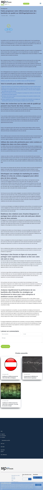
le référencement (24, 146)
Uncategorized (4, 8)
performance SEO (25, 298)
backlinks (31, 43)
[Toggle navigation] (40, 3)
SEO (26, 52)
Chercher (29, 479)
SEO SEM (2, 446)
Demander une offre (6, 440)
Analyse (3, 437)
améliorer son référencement (28, 161)
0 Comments (12, 15)
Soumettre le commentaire (5, 346)
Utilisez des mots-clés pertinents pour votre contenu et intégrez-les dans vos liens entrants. (21, 88)
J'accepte (38, 485)
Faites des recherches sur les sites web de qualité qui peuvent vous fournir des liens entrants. (21, 86)
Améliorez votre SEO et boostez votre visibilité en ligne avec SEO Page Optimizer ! (18, 80)
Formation (4, 435)
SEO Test (2, 443)
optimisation (27, 75)
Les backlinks (3, 40)
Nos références (4, 454)
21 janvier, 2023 (4, 15)
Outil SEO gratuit (26, 3)
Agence (3, 434)
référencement (27, 40)
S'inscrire (37, 477)
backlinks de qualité (34, 62)
